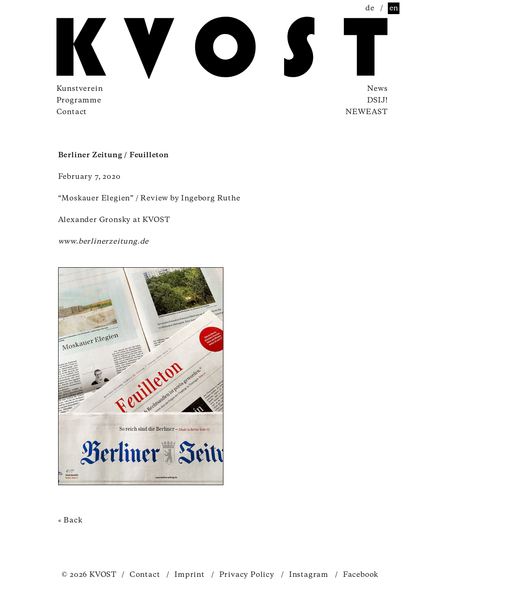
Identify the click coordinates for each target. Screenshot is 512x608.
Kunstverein (79, 89)
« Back (70, 520)
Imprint (185, 575)
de (370, 8)
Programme (78, 100)
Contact (71, 112)
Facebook (356, 575)
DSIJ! (377, 100)
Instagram (304, 575)
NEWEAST (366, 112)
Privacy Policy (242, 575)
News (377, 89)
